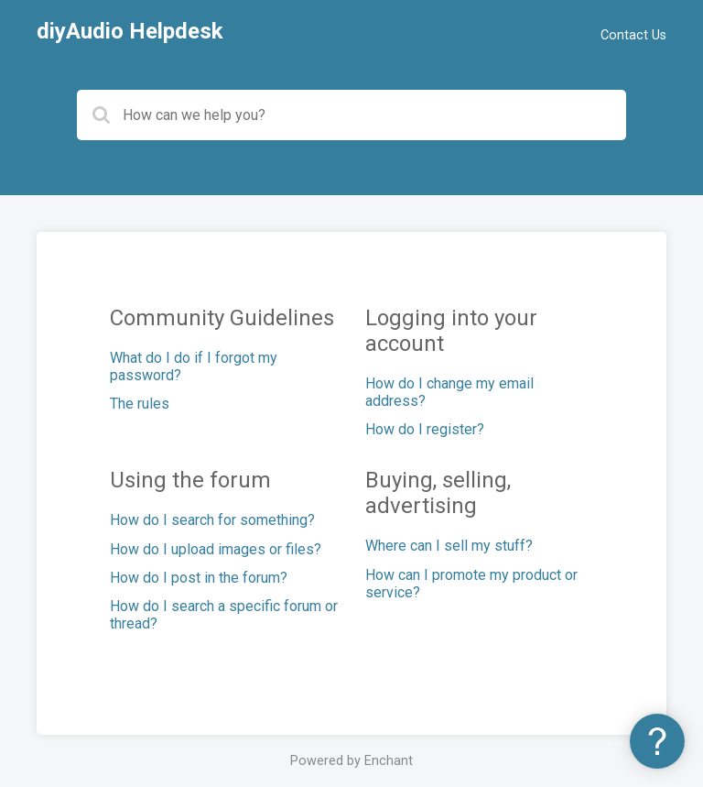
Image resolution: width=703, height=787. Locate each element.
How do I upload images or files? (215, 549)
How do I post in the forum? (198, 577)
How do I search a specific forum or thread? (224, 614)
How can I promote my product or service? (471, 583)
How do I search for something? (212, 520)
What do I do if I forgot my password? (193, 366)
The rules (139, 403)
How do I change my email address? (449, 392)
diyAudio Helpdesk (130, 31)
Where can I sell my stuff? (449, 545)
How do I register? (424, 429)
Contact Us (633, 35)
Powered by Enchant (351, 761)
